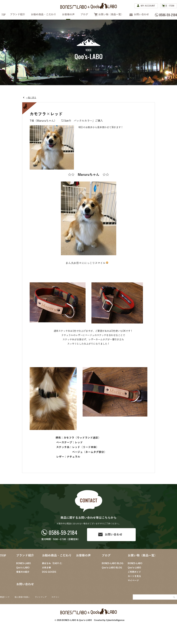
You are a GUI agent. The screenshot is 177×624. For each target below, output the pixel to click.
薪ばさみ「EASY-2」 (52, 563)
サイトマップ (40, 597)
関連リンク (5, 597)
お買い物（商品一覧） (110, 14)
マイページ (133, 580)
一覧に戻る (31, 98)
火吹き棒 (46, 567)
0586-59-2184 (63, 532)
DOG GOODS (49, 572)
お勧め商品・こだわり (43, 14)
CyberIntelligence (115, 620)
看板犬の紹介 (23, 572)
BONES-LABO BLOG (112, 563)
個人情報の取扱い (22, 597)
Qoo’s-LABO (23, 567)
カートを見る (134, 576)
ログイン (55, 597)
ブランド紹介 (17, 14)
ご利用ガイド (134, 572)
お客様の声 (68, 14)
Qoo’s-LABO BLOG (112, 567)
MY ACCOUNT (148, 6)
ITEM (167, 5)
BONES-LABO (23, 563)
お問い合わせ (141, 14)
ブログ (84, 14)
